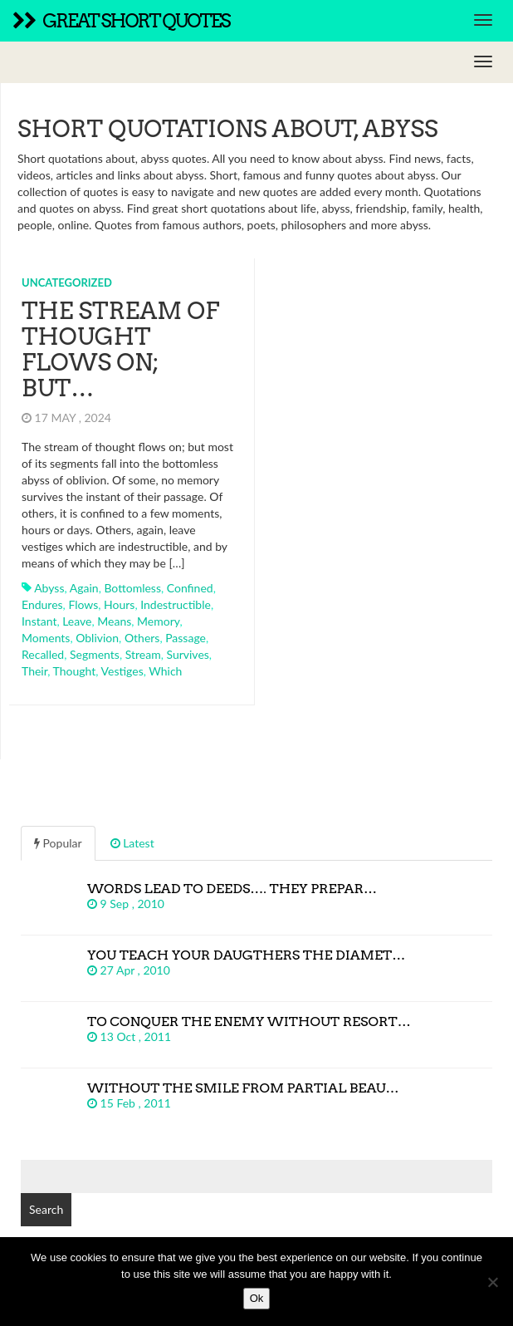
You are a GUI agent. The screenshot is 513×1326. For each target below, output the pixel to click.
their (34, 671)
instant (39, 621)
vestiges (122, 671)
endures (42, 604)
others (142, 638)
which (165, 671)
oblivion (97, 638)
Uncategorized (67, 282)
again (84, 588)
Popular (58, 843)
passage (185, 638)
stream (143, 654)
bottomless (132, 588)
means (114, 621)
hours (119, 604)
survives (187, 654)
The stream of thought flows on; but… (120, 349)
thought (74, 671)
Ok (257, 1298)
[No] (492, 1282)
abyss (49, 588)
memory (158, 621)
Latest (132, 843)
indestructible (175, 604)
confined (190, 588)
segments (95, 654)
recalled (43, 654)
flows (83, 604)
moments (46, 638)
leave (76, 621)
